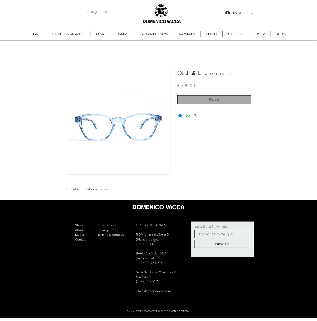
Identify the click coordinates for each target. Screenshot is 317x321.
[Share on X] (195, 115)
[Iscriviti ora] (222, 244)
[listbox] (98, 12)
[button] (98, 12)
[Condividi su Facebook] (180, 115)
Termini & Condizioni (113, 235)
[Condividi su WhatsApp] (187, 115)
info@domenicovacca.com (153, 290)
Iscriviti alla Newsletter (211, 226)
